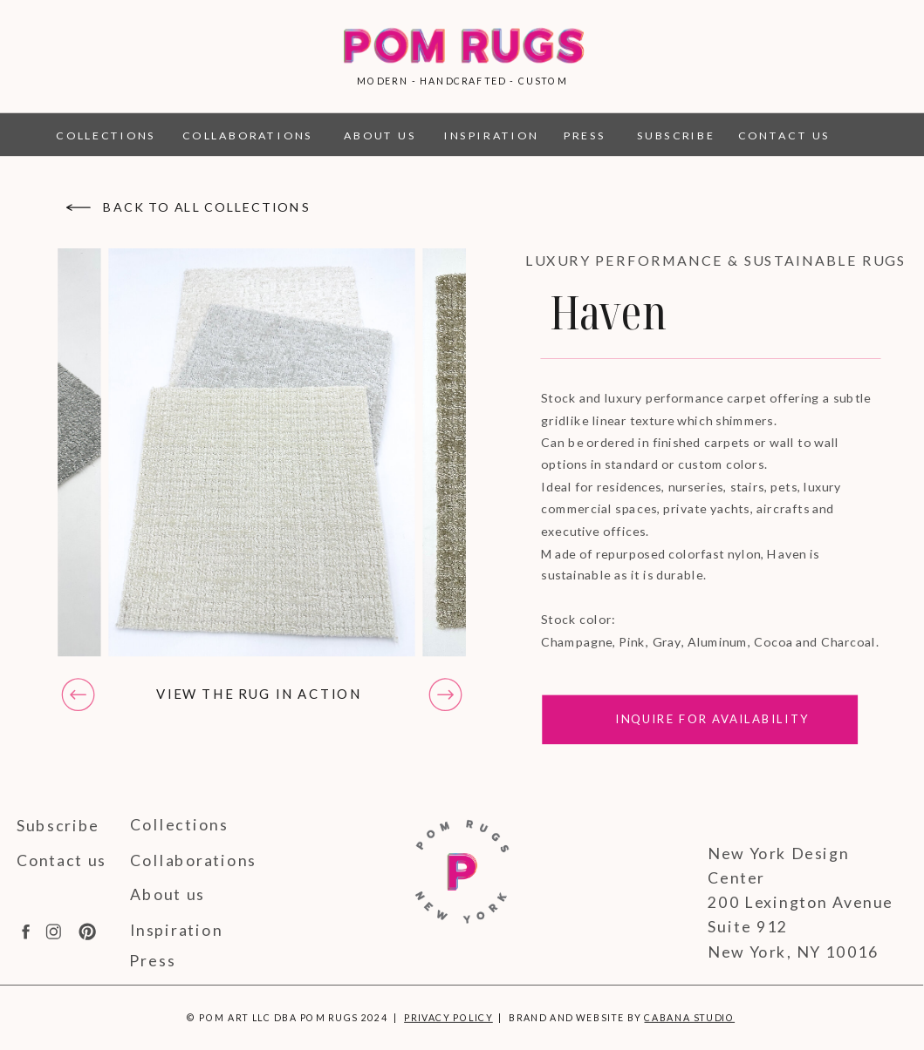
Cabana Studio (689, 1017)
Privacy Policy (448, 1017)
